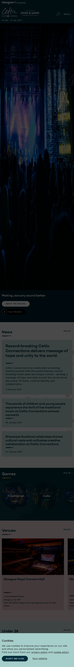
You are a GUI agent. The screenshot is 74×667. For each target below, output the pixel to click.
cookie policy (61, 652)
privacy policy (39, 652)
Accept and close (15, 659)
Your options (39, 658)
